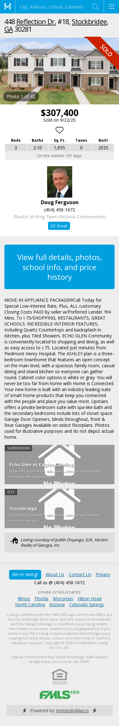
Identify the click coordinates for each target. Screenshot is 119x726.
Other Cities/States (59, 592)
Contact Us (80, 574)
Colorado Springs (86, 604)
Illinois (24, 598)
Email (59, 226)
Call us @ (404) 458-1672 (59, 583)
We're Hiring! (25, 574)
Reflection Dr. (36, 21)
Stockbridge (89, 21)
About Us (55, 574)
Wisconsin (63, 598)
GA (8, 29)
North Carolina (30, 604)
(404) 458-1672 (59, 210)
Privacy (103, 574)
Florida (41, 598)
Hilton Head (89, 598)
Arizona (57, 604)
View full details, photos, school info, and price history (59, 267)
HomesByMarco (72, 710)
